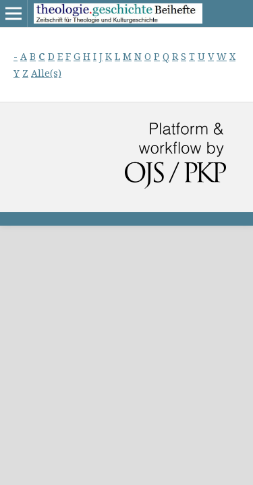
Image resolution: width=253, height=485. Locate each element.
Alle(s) (46, 73)
